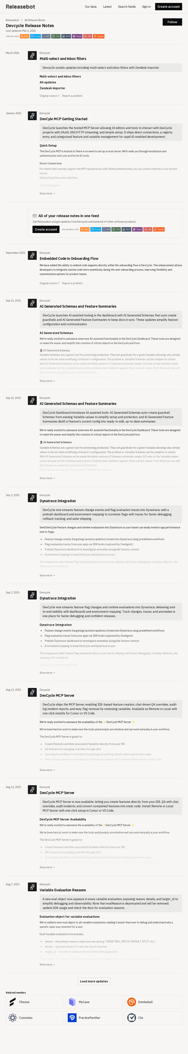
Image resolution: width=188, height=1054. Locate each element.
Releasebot (12, 20)
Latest (107, 6)
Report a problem (72, 95)
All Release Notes (35, 20)
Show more (47, 193)
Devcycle (45, 53)
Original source (50, 95)
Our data (91, 6)
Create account (169, 6)
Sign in (146, 6)
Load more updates (94, 981)
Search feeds (127, 6)
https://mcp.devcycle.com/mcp (58, 177)
